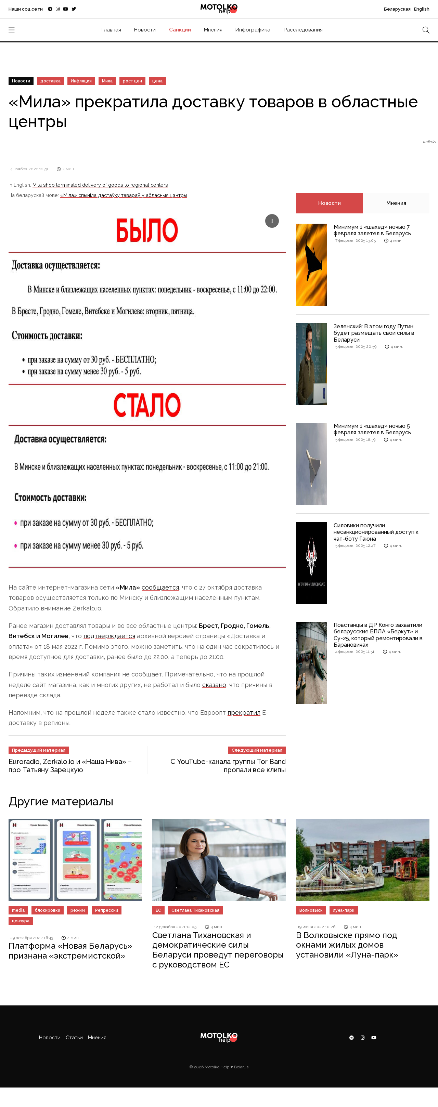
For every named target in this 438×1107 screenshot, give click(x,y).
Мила (107, 81)
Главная (111, 30)
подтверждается (109, 636)
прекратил (244, 712)
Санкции (180, 30)
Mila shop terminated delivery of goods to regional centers (100, 185)
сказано (214, 684)
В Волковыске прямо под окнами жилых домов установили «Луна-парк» (347, 945)
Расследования (303, 30)
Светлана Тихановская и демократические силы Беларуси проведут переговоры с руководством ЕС (218, 950)
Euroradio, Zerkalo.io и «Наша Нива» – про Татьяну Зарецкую (70, 765)
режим (77, 910)
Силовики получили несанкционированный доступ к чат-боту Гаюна (376, 532)
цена (157, 81)
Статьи (74, 1037)
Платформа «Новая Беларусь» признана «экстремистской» (70, 951)
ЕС (158, 910)
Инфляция (81, 81)
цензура (20, 921)
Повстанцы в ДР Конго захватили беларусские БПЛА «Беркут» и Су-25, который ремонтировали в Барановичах (378, 635)
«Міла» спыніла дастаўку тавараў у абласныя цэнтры (123, 195)
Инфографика (252, 30)
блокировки (47, 910)
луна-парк (344, 910)
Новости (145, 30)
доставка (50, 81)
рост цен (132, 81)
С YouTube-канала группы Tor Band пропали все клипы (228, 765)
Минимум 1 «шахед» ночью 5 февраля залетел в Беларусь (372, 429)
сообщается (160, 587)
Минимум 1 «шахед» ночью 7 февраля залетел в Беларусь (372, 230)
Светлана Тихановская (195, 910)
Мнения (213, 30)
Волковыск (311, 910)
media (18, 910)
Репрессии (106, 910)
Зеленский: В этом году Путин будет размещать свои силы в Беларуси (374, 333)
